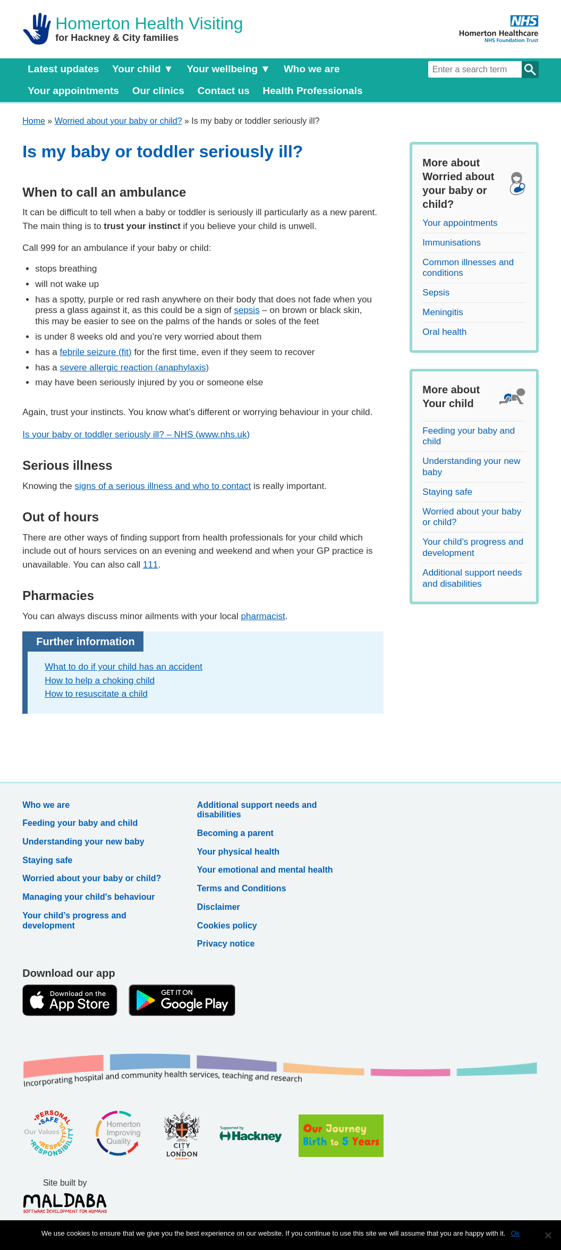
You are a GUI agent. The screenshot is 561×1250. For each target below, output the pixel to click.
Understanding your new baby (83, 841)
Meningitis (442, 312)
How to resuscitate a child (96, 694)
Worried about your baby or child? (118, 120)
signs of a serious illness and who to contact (163, 486)
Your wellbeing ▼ (228, 68)
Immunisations (451, 243)
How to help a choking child (100, 680)
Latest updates (63, 68)
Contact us (224, 90)
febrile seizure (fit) (96, 352)
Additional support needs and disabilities (472, 578)
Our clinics (158, 90)
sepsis (246, 310)
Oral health (444, 332)
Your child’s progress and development (472, 547)
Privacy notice (226, 943)
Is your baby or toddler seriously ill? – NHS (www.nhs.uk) (136, 434)
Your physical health (238, 851)
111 (150, 565)
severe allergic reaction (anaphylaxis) (134, 367)
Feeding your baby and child (80, 822)
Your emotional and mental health (265, 869)
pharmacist (263, 616)
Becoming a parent (235, 833)
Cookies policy (227, 925)
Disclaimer (218, 906)
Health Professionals (313, 90)
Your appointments (73, 90)
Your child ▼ (143, 68)
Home (33, 120)
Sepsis (435, 293)
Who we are (312, 68)
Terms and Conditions (241, 888)
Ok (515, 1233)
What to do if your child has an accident (123, 667)
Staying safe (447, 492)
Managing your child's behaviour (88, 896)
